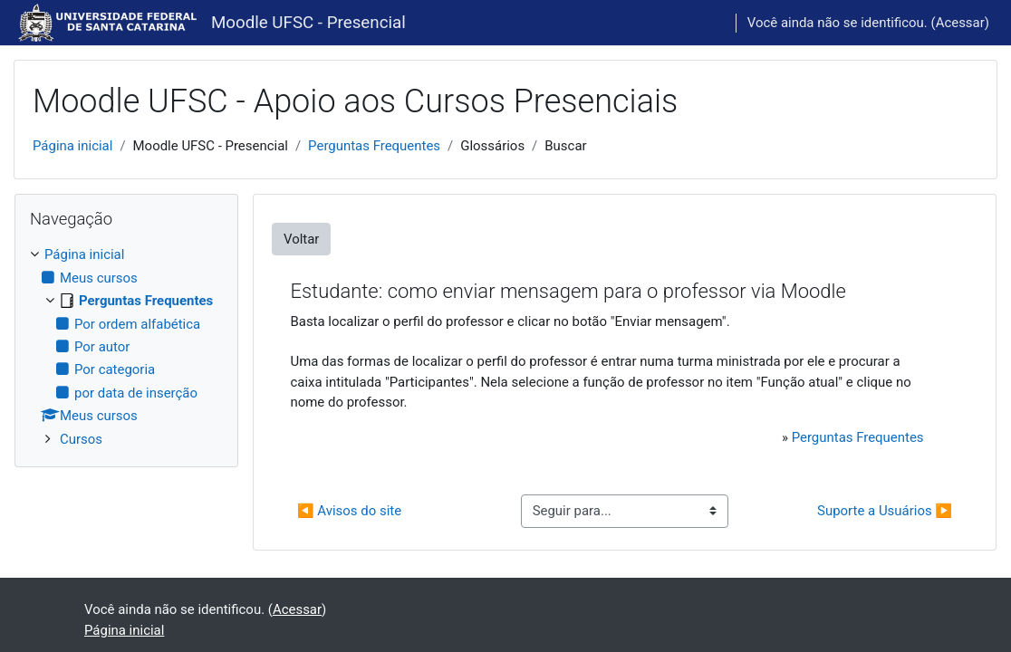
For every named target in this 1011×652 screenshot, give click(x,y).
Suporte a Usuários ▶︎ (884, 511)
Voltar (301, 239)
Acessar (960, 22)
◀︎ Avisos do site (349, 511)
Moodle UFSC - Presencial (308, 23)
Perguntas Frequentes (374, 146)
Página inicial (72, 146)
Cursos (81, 439)
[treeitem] (126, 346)
